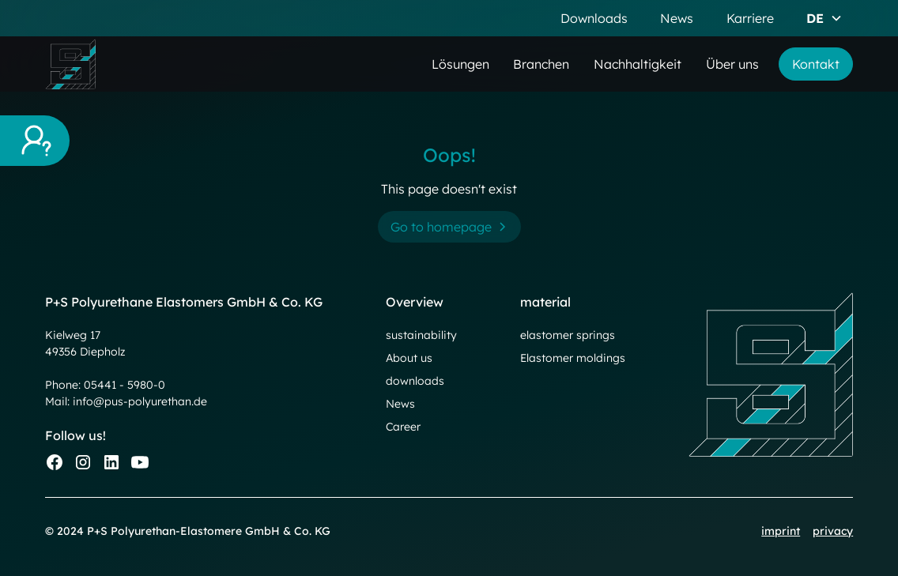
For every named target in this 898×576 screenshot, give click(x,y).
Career (403, 427)
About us (409, 358)
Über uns (732, 64)
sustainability (421, 335)
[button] (824, 18)
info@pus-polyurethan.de (140, 401)
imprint (780, 531)
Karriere (750, 18)
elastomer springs (567, 335)
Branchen (541, 64)
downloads (415, 381)
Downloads (594, 18)
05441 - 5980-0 (124, 385)
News (676, 18)
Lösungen (460, 64)
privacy (833, 531)
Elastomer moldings (572, 358)
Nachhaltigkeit (637, 64)
